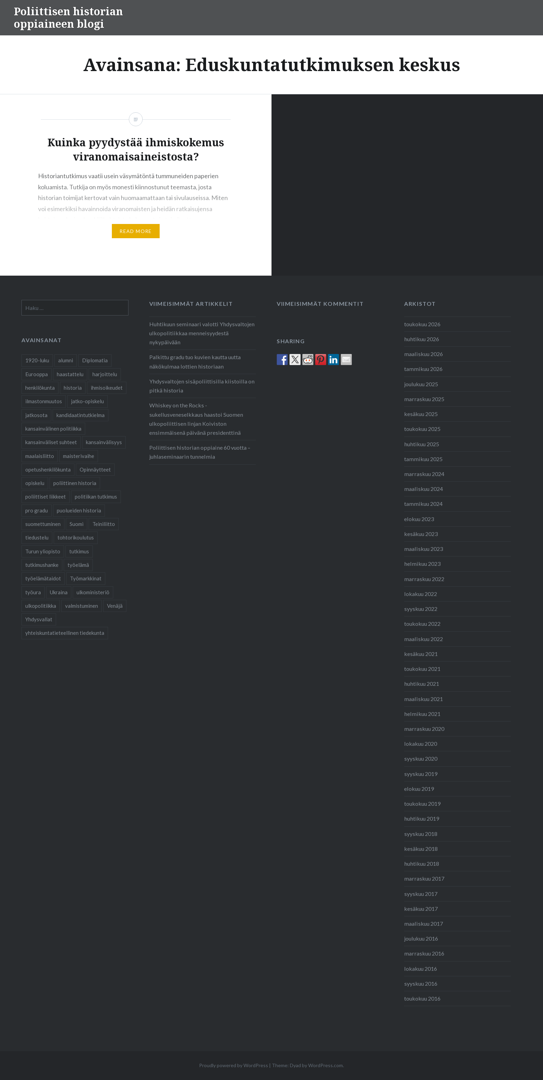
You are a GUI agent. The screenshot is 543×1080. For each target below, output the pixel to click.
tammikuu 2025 (423, 459)
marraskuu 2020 (424, 728)
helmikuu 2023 (422, 563)
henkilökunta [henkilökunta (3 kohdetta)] (40, 388)
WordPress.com (325, 1065)
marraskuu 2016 (424, 953)
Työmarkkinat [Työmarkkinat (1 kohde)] (85, 578)
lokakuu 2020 (420, 743)
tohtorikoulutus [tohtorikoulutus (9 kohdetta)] (75, 537)
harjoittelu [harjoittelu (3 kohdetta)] (104, 374)
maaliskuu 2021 (423, 698)
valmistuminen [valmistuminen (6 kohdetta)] (81, 606)
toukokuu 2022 (422, 623)
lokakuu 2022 (420, 593)
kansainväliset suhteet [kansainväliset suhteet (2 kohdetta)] (51, 442)
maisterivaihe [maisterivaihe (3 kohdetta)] (78, 456)
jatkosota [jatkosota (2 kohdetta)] (36, 415)
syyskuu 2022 (420, 608)
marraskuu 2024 (424, 473)
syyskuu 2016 (420, 983)
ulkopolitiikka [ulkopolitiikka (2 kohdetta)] (40, 606)
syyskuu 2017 (420, 893)
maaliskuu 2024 (423, 488)
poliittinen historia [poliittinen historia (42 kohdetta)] (74, 483)
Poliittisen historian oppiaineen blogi (68, 17)
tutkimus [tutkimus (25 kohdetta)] (79, 551)
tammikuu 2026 (423, 368)
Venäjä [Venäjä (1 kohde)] (115, 606)
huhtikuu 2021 (421, 683)
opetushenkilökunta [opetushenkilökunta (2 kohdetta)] (48, 469)
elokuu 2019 (419, 788)
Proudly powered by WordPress (233, 1065)
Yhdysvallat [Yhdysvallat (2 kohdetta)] (38, 619)
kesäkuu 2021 (421, 653)
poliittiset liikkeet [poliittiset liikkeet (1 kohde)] (45, 496)
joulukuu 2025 (421, 384)
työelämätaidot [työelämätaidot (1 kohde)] (43, 578)
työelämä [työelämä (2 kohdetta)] (78, 565)
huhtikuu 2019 (421, 818)
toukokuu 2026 (422, 324)
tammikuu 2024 (423, 503)
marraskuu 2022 (424, 579)
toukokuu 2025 (422, 428)
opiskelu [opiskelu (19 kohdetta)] (34, 483)
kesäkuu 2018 (421, 848)
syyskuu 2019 (420, 773)
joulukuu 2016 (421, 938)
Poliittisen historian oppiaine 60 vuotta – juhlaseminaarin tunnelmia (199, 452)
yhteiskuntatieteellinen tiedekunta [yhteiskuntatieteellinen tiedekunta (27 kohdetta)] (64, 633)
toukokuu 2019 (422, 803)
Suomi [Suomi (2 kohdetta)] (76, 524)
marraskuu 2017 (424, 878)
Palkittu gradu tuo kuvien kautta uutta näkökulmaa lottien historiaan (195, 361)
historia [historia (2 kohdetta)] (73, 388)
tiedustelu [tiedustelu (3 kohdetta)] (36, 537)
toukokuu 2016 (422, 998)
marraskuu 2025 (424, 399)
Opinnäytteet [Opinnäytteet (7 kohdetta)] (95, 469)
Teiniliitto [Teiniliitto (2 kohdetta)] (103, 524)
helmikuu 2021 (422, 713)
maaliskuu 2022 (423, 639)
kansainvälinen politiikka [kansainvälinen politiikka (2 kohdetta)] (53, 428)
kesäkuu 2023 (421, 533)
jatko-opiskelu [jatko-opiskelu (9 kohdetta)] (87, 401)
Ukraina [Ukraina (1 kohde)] (59, 592)
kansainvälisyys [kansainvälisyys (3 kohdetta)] (104, 442)
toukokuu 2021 (422, 668)
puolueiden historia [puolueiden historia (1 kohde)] (79, 510)
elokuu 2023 (419, 519)
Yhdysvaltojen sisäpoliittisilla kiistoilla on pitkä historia (202, 386)
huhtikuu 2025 (421, 444)
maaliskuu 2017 (423, 923)
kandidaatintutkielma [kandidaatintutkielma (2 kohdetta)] (80, 415)
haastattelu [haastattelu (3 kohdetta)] (70, 374)
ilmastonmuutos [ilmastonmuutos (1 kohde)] (43, 401)
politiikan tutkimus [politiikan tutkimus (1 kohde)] (96, 496)
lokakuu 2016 (420, 968)
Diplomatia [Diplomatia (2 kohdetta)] (95, 360)
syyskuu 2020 (420, 758)
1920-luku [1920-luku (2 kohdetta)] (37, 360)
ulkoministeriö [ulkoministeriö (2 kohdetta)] (93, 592)
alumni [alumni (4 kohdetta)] (65, 360)
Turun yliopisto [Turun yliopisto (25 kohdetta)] (42, 551)
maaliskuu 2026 (423, 354)
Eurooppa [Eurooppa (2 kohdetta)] (36, 374)
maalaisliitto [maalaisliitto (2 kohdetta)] (39, 456)
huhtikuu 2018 (421, 863)
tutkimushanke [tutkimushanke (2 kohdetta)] (42, 565)
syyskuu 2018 (420, 833)
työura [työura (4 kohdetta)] (33, 592)
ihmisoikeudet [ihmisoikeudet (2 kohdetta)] (107, 388)
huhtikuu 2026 (421, 339)
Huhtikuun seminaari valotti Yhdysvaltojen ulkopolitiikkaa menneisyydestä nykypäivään (202, 333)
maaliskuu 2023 (423, 548)
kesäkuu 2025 (421, 414)
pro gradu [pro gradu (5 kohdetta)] (36, 510)
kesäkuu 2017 (421, 908)
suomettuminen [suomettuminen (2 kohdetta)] (43, 524)
